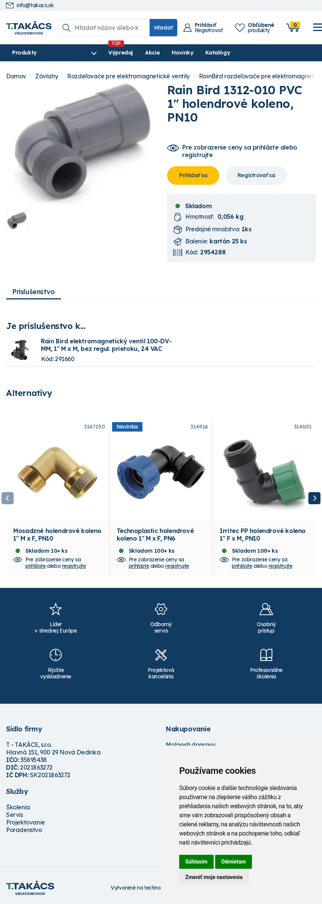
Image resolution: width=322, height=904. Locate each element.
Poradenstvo (24, 830)
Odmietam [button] (233, 862)
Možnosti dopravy (191, 744)
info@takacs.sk (29, 5)
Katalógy (217, 52)
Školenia (18, 807)
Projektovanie (25, 822)
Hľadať (163, 27)
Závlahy (46, 76)
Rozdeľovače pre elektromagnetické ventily (128, 76)
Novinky (182, 52)
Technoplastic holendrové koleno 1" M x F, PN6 (155, 534)
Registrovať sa (256, 175)
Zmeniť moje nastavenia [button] (213, 877)
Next (314, 498)
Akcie (152, 52)
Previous (8, 498)
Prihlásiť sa (193, 175)
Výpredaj (120, 52)
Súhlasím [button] (196, 862)
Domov (16, 76)
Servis (14, 814)
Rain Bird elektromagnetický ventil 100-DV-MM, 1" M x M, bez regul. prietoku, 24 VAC (106, 344)
